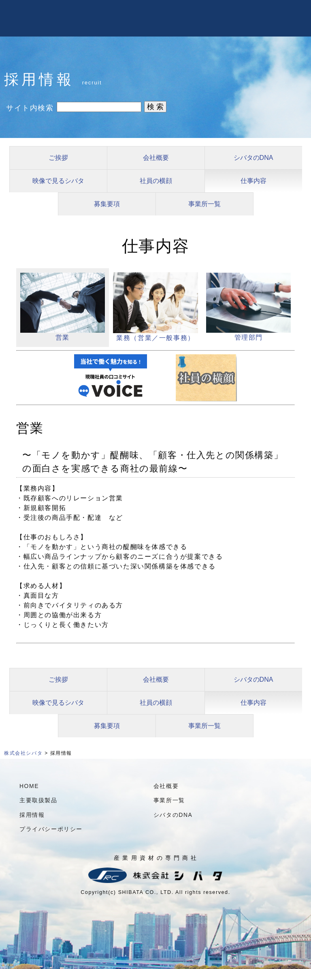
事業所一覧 (204, 203)
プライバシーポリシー (51, 829)
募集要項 (107, 203)
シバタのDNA (253, 157)
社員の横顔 (156, 180)
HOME (29, 786)
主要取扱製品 (38, 800)
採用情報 (32, 815)
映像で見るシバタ (58, 180)
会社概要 (156, 157)
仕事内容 (253, 180)
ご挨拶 (58, 157)
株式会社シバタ (23, 753)
